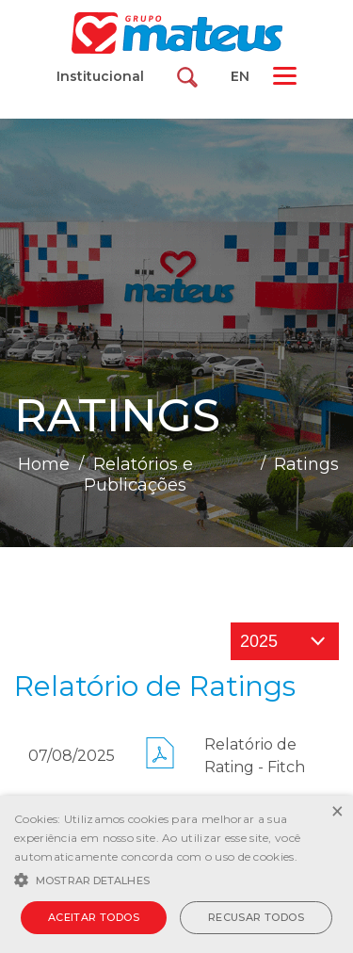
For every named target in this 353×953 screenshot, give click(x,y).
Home (44, 464)
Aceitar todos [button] (93, 917)
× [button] (336, 812)
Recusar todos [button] (256, 917)
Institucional (100, 76)
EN (240, 76)
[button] (176, 878)
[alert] (176, 874)
